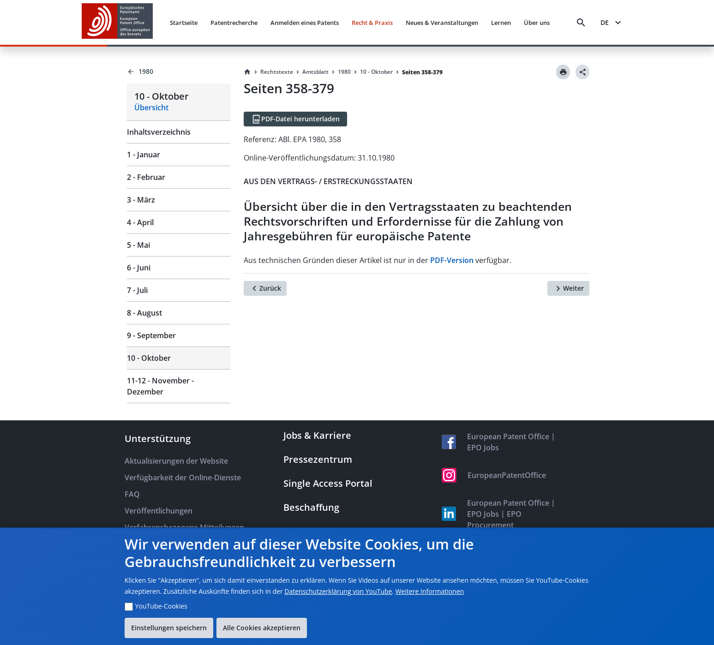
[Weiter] (568, 288)
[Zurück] (265, 288)
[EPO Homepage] (117, 22)
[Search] (581, 22)
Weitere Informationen (430, 591)
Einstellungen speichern (169, 627)
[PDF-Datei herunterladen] (295, 119)
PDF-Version (452, 260)
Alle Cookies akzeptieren (261, 627)
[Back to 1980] (178, 71)
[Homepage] (247, 72)
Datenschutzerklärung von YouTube (338, 591)
